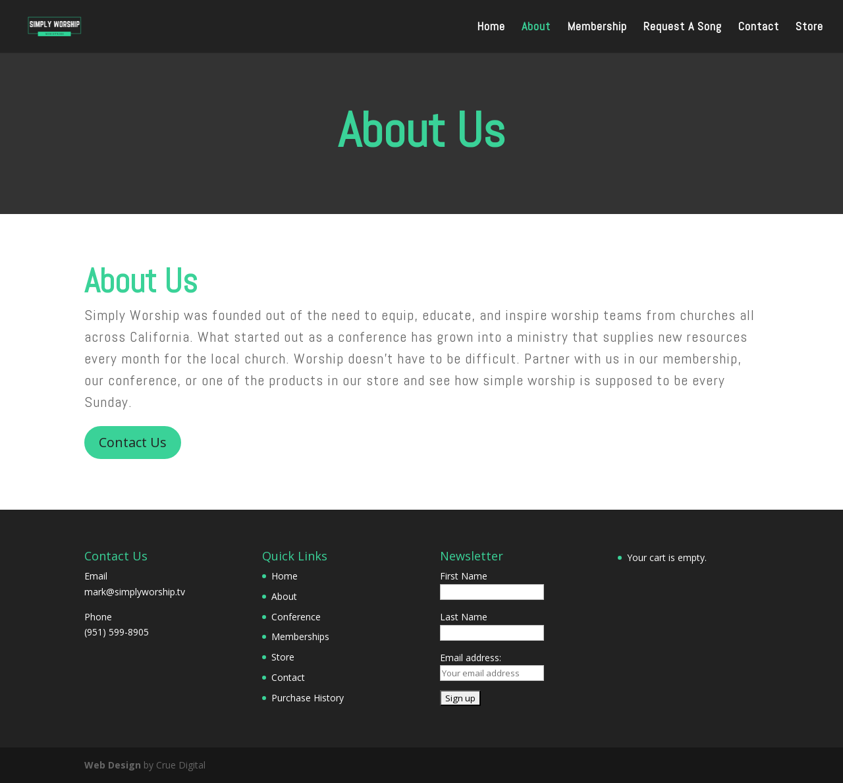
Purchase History (307, 697)
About (536, 28)
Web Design (112, 765)
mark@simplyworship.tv (134, 591)
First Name (463, 576)
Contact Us (133, 442)
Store (809, 28)
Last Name (463, 616)
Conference (296, 616)
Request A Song (682, 28)
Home (491, 28)
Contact (758, 28)
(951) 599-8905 (116, 632)
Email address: (470, 657)
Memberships (300, 636)
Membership (597, 28)
